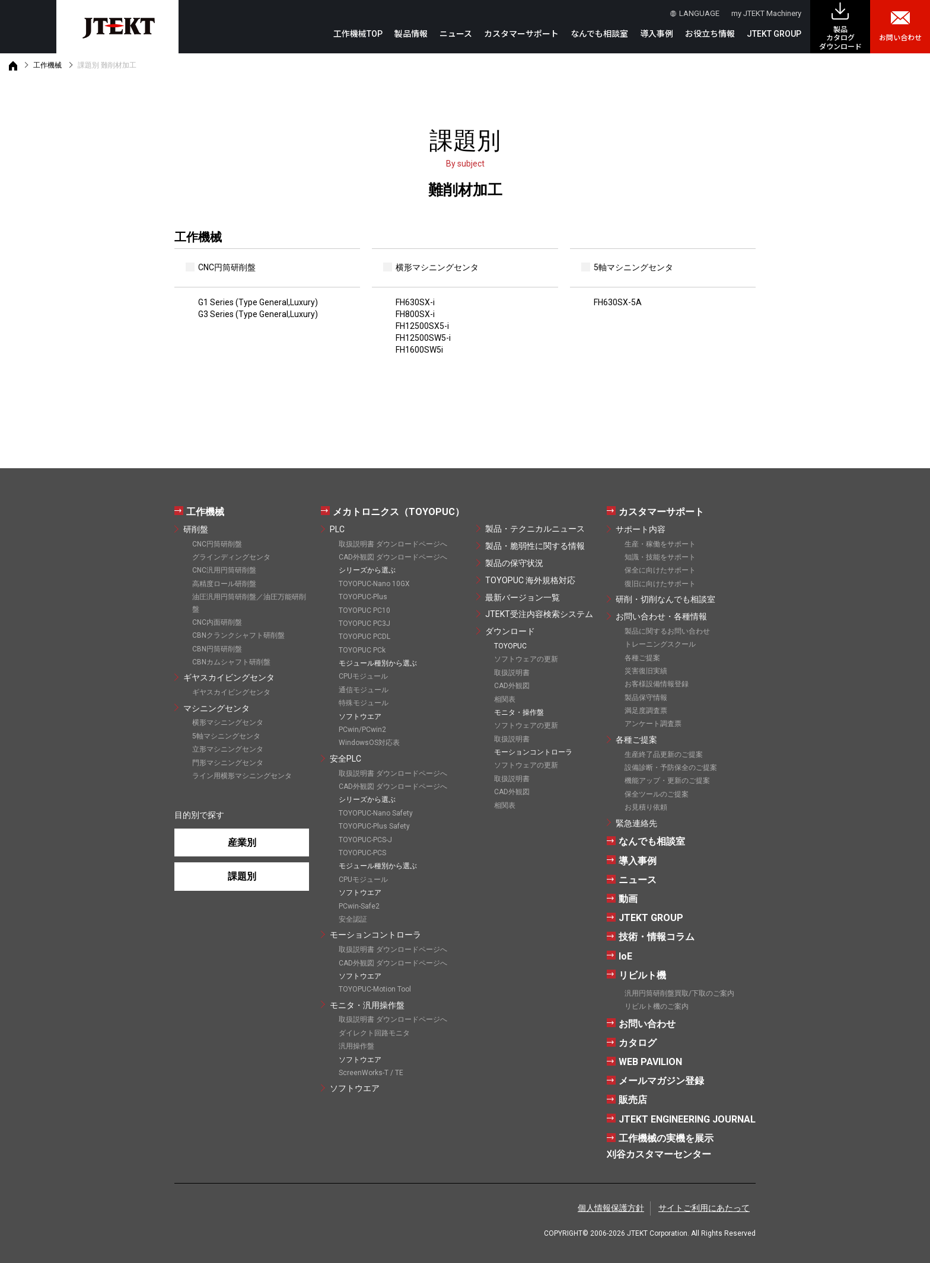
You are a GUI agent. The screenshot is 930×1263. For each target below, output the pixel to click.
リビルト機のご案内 (657, 1006)
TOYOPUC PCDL (364, 636)
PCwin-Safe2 (359, 906)
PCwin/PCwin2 (362, 729)
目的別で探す (199, 815)
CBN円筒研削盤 (217, 649)
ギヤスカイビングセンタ (229, 677)
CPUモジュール (363, 676)
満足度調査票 (646, 710)
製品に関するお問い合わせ (667, 631)
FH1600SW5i (419, 349)
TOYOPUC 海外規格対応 (530, 580)
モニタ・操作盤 (519, 712)
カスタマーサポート (661, 511)
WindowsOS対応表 (369, 742)
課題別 (242, 876)
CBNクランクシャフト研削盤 (238, 635)
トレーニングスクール (660, 644)
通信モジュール (363, 690)
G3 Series (258, 314)
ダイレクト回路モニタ (374, 1033)
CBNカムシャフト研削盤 (231, 662)
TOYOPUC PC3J (364, 623)
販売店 (633, 1099)
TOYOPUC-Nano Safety (376, 813)
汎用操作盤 (356, 1046)
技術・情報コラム (657, 936)
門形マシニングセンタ (227, 763)
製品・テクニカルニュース (535, 528)
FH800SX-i (415, 314)
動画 (628, 898)
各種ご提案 (642, 658)
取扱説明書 (512, 673)
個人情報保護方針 (611, 1208)
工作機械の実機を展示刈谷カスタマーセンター (660, 1146)
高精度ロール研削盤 (224, 584)
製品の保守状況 (514, 563)
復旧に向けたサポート (660, 584)
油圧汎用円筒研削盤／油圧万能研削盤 (249, 603)
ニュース (455, 34)
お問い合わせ (900, 38)
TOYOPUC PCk (362, 650)
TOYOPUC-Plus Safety (374, 826)
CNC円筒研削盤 (217, 544)
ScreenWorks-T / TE (371, 1073)
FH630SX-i (415, 302)
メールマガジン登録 (661, 1080)
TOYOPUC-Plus (363, 597)
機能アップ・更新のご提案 (667, 780)
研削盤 (195, 529)
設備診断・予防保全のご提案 (671, 767)
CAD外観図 (512, 686)
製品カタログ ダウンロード (840, 38)
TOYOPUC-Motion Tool (375, 989)
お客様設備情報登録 (657, 684)
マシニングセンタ (216, 708)
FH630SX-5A (618, 302)
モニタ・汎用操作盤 (367, 1005)
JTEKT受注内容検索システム (539, 614)
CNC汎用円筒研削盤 (224, 570)
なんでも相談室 (599, 34)
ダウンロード (510, 631)
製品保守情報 (646, 697)
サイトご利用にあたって (704, 1208)
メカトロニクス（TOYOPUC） (398, 511)
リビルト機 (642, 975)
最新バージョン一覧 (522, 597)
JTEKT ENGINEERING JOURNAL (687, 1119)
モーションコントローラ (375, 934)
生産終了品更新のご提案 (664, 754)
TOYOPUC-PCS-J (365, 840)
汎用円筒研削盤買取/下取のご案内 (679, 993)
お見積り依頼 (646, 807)
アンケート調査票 (653, 724)
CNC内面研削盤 (217, 622)
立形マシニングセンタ (227, 749)
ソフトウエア (355, 1088)
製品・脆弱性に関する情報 (535, 546)
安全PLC (345, 758)
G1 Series (258, 302)
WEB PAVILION (650, 1061)
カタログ (638, 1042)
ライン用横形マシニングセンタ (242, 776)
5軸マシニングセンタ (226, 736)
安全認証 (353, 919)
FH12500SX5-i (422, 326)
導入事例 (656, 34)
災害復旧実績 (646, 671)
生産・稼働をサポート (660, 544)
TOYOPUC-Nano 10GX (374, 584)
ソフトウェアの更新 (526, 659)
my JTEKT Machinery (766, 13)
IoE (625, 956)
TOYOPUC (510, 646)
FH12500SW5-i (423, 338)
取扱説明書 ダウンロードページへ (393, 544)
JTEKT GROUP (774, 34)
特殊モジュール (363, 703)
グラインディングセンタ (231, 557)
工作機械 (47, 65)
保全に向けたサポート (660, 570)
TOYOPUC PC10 (364, 610)
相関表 (504, 699)
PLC (337, 529)
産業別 (242, 842)
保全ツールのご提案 (657, 794)
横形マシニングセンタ (227, 722)
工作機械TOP (358, 34)
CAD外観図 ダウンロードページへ (393, 557)
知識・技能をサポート (660, 557)
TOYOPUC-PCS (362, 853)
